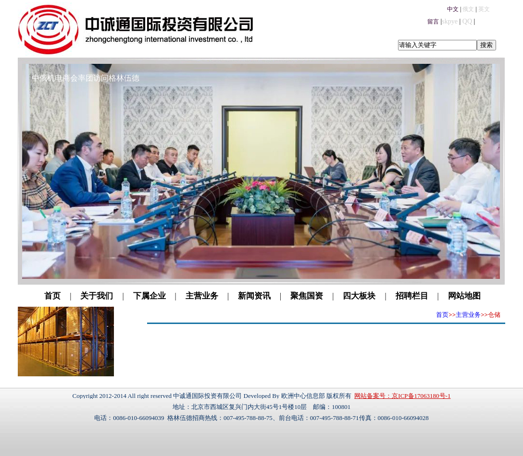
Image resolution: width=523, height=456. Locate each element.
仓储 (494, 314)
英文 (484, 9)
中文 (453, 9)
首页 (52, 295)
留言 (433, 21)
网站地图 (464, 295)
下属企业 (149, 295)
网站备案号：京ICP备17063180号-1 (402, 395)
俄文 (468, 9)
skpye (450, 21)
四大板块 (359, 295)
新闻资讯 (254, 295)
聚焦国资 (306, 295)
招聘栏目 (412, 295)
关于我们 (96, 295)
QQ (467, 21)
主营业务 (202, 295)
